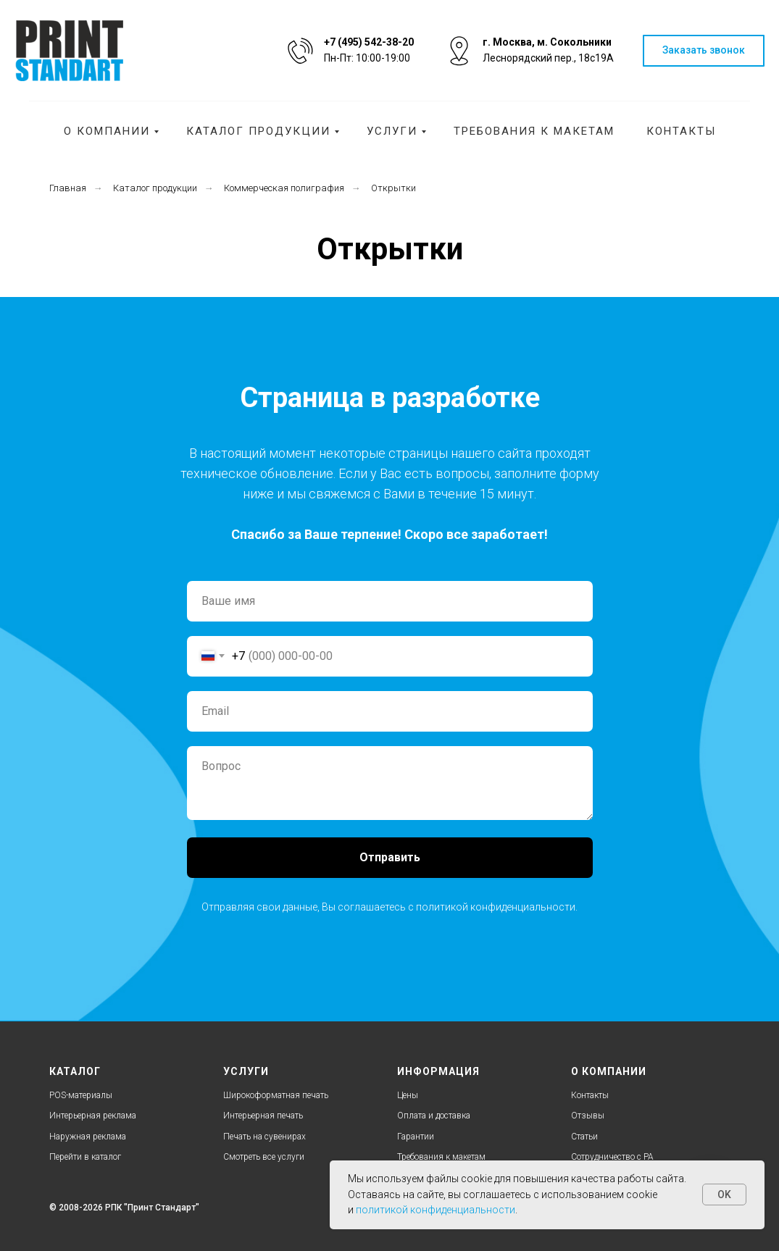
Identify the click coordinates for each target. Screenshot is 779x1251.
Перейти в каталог (85, 1157)
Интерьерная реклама (92, 1115)
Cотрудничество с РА (612, 1157)
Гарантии (415, 1136)
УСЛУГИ (246, 1071)
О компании (107, 131)
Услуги (392, 131)
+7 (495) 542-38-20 (369, 42)
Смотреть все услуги (263, 1157)
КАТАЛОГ (75, 1071)
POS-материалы (80, 1095)
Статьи (584, 1136)
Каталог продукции (258, 131)
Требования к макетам (534, 131)
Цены (407, 1095)
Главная (67, 188)
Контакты (681, 131)
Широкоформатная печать (275, 1095)
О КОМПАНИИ (608, 1071)
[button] (704, 51)
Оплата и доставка (433, 1115)
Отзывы (587, 1115)
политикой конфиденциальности (495, 907)
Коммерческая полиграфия (284, 188)
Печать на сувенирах (264, 1136)
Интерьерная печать (263, 1115)
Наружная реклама (87, 1136)
